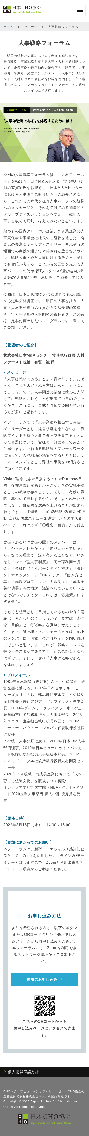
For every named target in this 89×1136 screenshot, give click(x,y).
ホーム (8, 27)
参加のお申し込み (42, 979)
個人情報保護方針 (23, 1072)
